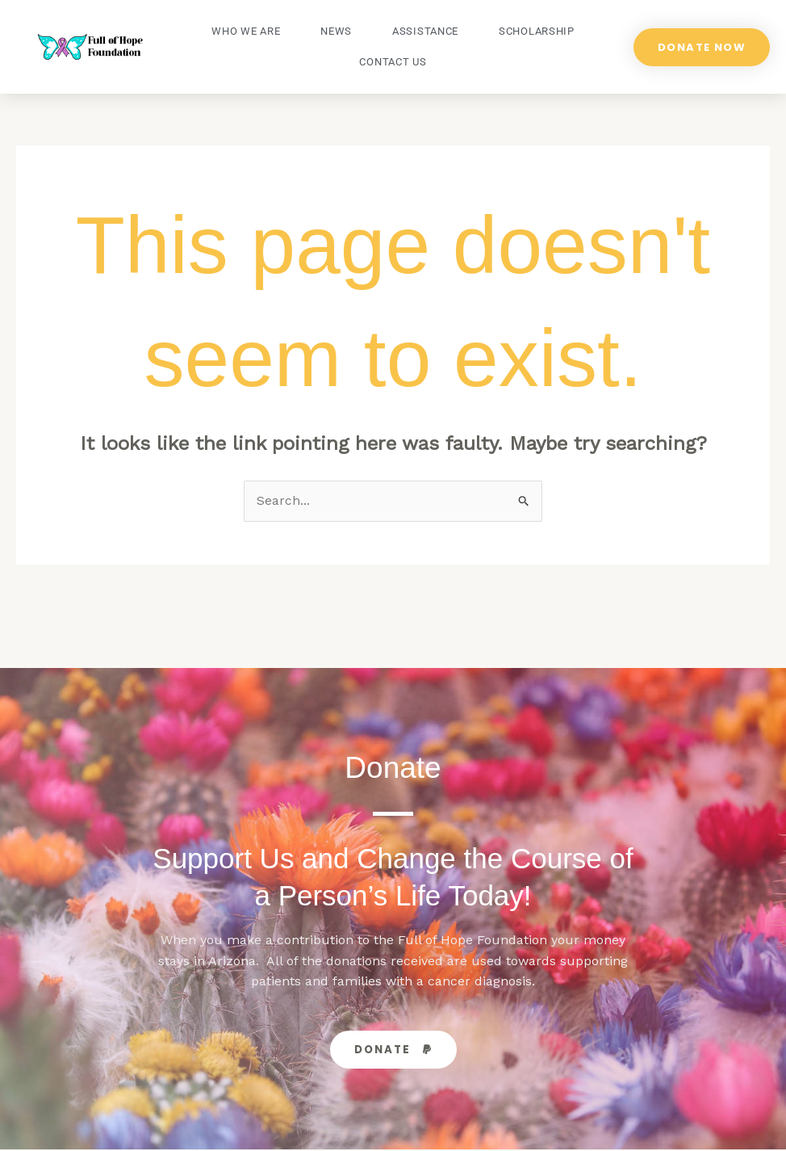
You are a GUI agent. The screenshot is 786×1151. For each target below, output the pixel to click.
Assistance (425, 31)
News (336, 31)
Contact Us (392, 62)
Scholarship (537, 31)
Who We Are (245, 31)
